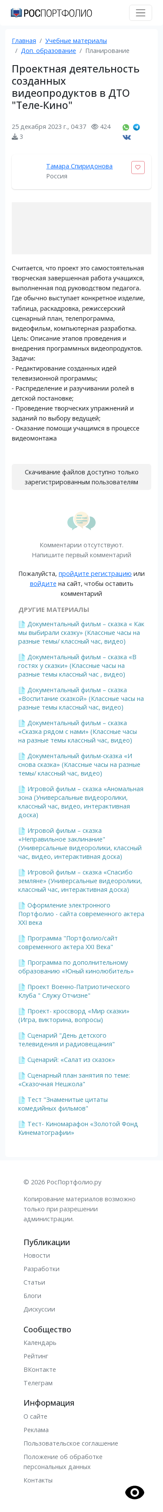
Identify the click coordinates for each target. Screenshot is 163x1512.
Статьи (34, 1282)
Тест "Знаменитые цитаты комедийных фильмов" (63, 1103)
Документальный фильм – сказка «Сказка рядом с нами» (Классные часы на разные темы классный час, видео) (77, 731)
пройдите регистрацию (95, 573)
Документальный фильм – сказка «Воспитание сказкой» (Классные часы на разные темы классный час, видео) (81, 698)
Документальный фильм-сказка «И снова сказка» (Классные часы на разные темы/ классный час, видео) (79, 764)
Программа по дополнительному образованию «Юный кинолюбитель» (76, 966)
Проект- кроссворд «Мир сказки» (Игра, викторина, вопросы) (74, 1015)
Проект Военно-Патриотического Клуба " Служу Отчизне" (74, 991)
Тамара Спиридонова (79, 166)
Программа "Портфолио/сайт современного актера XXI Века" (68, 942)
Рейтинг (35, 1356)
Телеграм (38, 1383)
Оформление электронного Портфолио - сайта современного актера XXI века (81, 914)
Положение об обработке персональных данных (63, 1462)
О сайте (35, 1416)
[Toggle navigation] (140, 13)
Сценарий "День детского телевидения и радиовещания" (66, 1039)
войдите (43, 583)
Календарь (40, 1342)
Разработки (41, 1269)
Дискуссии (39, 1309)
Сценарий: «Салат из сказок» (71, 1059)
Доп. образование (48, 50)
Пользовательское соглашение (70, 1443)
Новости (36, 1255)
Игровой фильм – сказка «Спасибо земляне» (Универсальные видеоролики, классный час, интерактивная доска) (80, 881)
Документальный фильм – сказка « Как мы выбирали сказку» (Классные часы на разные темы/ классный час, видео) (81, 632)
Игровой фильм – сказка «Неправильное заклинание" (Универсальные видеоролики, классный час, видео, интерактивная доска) (80, 843)
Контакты (38, 1480)
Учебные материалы (76, 40)
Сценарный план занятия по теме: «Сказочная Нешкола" (74, 1079)
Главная (24, 40)
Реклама (36, 1430)
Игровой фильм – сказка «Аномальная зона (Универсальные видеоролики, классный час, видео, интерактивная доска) (80, 802)
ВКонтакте (39, 1369)
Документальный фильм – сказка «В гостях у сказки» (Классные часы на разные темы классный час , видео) (77, 665)
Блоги (32, 1296)
